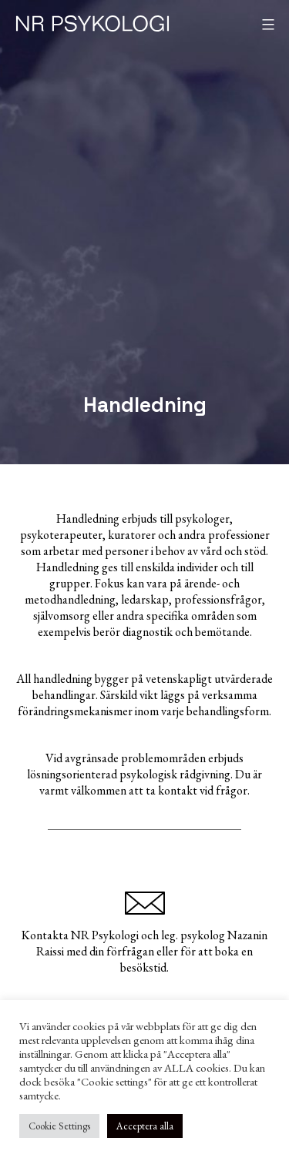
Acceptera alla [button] (144, 1126)
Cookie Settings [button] (59, 1126)
